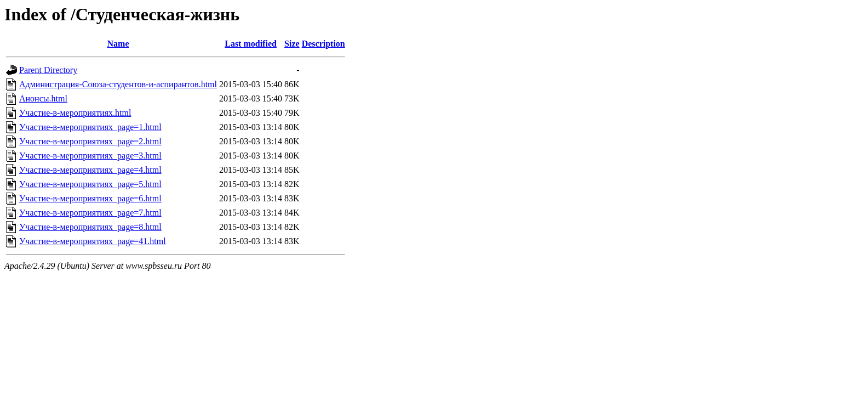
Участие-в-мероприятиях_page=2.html (90, 141)
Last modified (251, 43)
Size (292, 43)
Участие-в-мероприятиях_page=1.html (90, 127)
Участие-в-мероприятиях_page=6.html (90, 198)
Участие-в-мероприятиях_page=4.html (90, 169)
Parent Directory (48, 70)
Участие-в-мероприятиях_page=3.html (90, 155)
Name (118, 43)
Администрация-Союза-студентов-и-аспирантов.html (118, 84)
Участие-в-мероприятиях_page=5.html (90, 184)
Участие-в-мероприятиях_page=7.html (90, 212)
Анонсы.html (43, 98)
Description (323, 43)
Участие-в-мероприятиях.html (75, 112)
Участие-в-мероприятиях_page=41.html (92, 241)
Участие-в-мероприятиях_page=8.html (90, 227)
